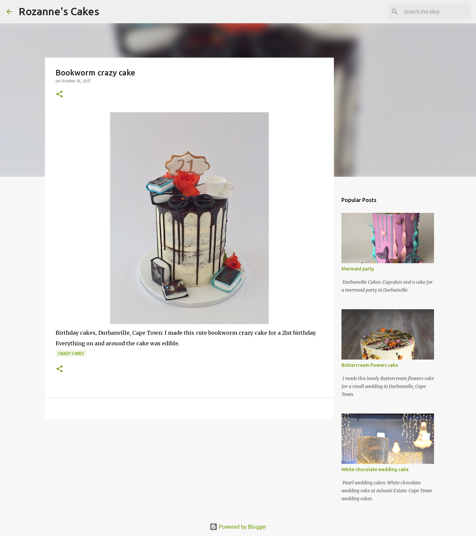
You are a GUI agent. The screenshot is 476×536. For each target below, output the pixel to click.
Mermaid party (357, 268)
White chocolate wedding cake (375, 469)
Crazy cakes (71, 353)
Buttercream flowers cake (369, 365)
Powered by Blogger (238, 527)
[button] (59, 94)
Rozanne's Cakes (59, 11)
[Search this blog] (436, 12)
